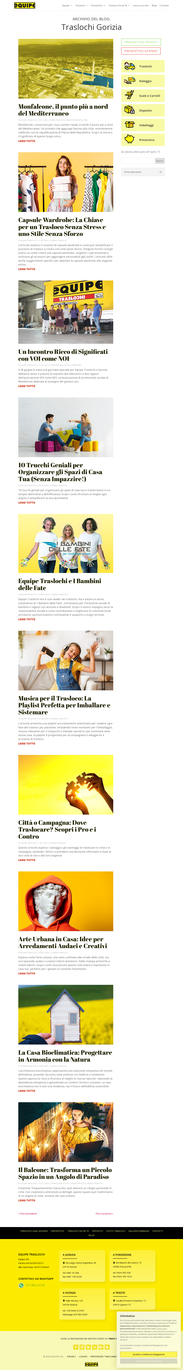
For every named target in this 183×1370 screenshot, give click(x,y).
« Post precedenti (27, 1213)
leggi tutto (26, 141)
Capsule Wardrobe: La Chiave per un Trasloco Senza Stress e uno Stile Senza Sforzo (62, 226)
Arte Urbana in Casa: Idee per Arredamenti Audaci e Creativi (62, 942)
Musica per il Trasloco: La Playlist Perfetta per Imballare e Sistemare (64, 705)
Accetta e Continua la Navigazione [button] (149, 1354)
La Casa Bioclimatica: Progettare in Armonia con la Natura (65, 1055)
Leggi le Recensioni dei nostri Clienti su (91, 1338)
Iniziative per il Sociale (61, 365)
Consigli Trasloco (58, 240)
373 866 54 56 (35, 1285)
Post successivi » (104, 1213)
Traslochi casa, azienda (34, 1231)
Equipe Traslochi (29, 120)
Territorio (76, 365)
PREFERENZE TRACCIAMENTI (105, 1356)
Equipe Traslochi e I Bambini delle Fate (59, 584)
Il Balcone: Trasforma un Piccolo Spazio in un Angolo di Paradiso (65, 1173)
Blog (154, 5)
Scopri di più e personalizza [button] (149, 1361)
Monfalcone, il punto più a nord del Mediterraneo (63, 109)
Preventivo (97, 5)
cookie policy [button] (161, 1328)
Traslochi (80, 5)
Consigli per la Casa (60, 1183)
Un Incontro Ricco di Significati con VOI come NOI (63, 355)
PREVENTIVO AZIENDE (141, 51)
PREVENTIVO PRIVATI (141, 42)
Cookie (83, 1356)
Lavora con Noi (141, 5)
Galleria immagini (138, 1231)
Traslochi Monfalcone (76, 120)
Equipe (65, 5)
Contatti (164, 5)
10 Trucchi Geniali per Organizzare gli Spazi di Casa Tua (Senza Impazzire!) (60, 472)
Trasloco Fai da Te (118, 5)
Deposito (97, 1231)
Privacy (71, 1356)
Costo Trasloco (115, 1231)
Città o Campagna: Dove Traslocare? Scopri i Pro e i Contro (57, 829)
